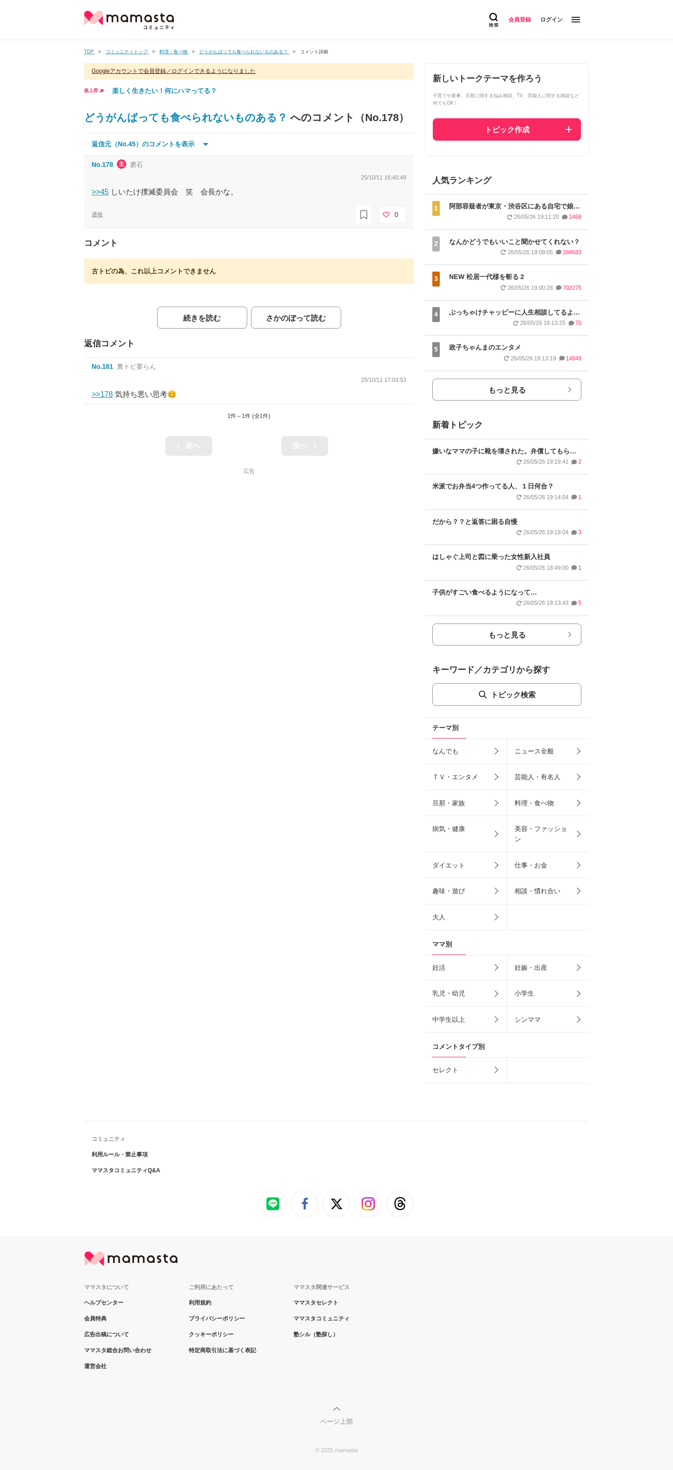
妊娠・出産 (531, 967)
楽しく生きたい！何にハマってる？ (164, 90)
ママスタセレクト (316, 1302)
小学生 (524, 993)
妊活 (438, 967)
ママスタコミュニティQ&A (126, 1170)
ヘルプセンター (103, 1302)
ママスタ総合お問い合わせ (117, 1350)
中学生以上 (448, 1019)
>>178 (102, 394)
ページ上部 (336, 1421)
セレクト (445, 1070)
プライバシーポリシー (217, 1318)
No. (102, 164)
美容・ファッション (541, 834)
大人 (438, 917)
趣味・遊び (448, 891)
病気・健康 (448, 828)
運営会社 (95, 1366)
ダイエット (448, 865)
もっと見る (507, 390)
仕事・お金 (531, 865)
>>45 (100, 192)
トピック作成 (507, 130)
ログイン (551, 19)
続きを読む (202, 318)
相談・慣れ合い (537, 891)
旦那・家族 (448, 803)
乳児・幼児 (448, 993)
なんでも (445, 751)
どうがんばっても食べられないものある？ (187, 117)
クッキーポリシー (211, 1334)
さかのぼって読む (296, 318)
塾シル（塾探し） (316, 1334)
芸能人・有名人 (537, 777)
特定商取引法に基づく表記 (222, 1350)
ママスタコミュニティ (322, 1318)
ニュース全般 (534, 751)
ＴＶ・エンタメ (455, 777)
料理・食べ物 (534, 803)
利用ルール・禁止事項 (120, 1154)
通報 (97, 214)
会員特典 (95, 1318)
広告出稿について (106, 1334)
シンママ (528, 1019)
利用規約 (200, 1302)
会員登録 (519, 19)
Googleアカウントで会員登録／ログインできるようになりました (174, 71)
